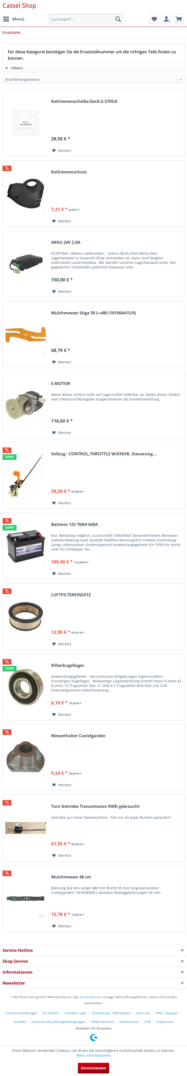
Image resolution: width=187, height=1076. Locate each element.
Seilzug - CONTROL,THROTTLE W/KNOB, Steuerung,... (104, 454)
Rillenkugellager (67, 665)
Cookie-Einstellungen (21, 1013)
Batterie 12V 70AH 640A (74, 524)
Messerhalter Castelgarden (78, 735)
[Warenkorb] (179, 19)
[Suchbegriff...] (86, 19)
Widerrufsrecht (102, 1021)
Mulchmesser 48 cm (71, 877)
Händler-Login (75, 1013)
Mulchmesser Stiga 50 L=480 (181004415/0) (93, 313)
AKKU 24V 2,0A (65, 242)
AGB (147, 1021)
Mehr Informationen (93, 1055)
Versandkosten (91, 997)
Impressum (165, 1021)
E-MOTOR (60, 383)
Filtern (14, 68)
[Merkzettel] (154, 19)
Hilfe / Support (166, 1013)
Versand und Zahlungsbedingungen (58, 1021)
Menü (13, 18)
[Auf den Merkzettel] (61, 151)
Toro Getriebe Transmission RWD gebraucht (95, 806)
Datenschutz (129, 1021)
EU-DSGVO (51, 1013)
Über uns (143, 1013)
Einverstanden (93, 1068)
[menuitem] (13, 19)
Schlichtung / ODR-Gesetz (111, 1013)
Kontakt (20, 1021)
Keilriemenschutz (69, 172)
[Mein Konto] (166, 19)
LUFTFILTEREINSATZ (71, 595)
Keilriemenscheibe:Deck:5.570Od (84, 101)
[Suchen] (118, 19)
